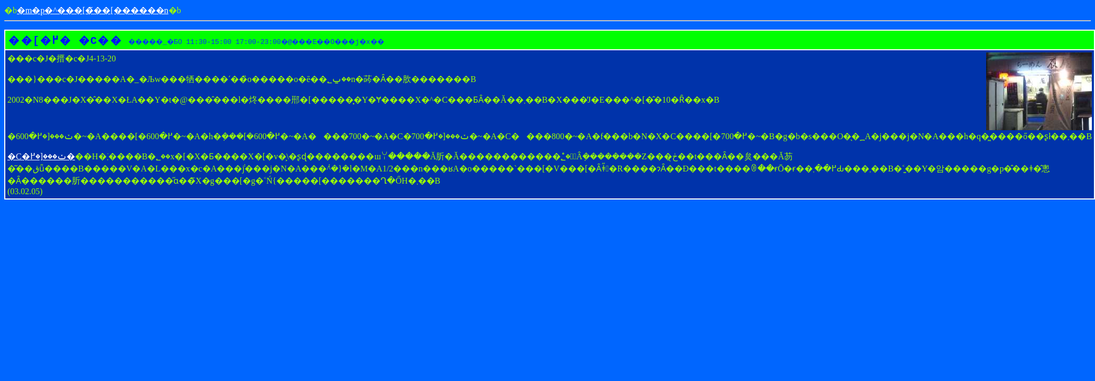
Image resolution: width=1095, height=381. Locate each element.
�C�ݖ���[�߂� (41, 156)
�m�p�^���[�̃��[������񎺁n (93, 10)
